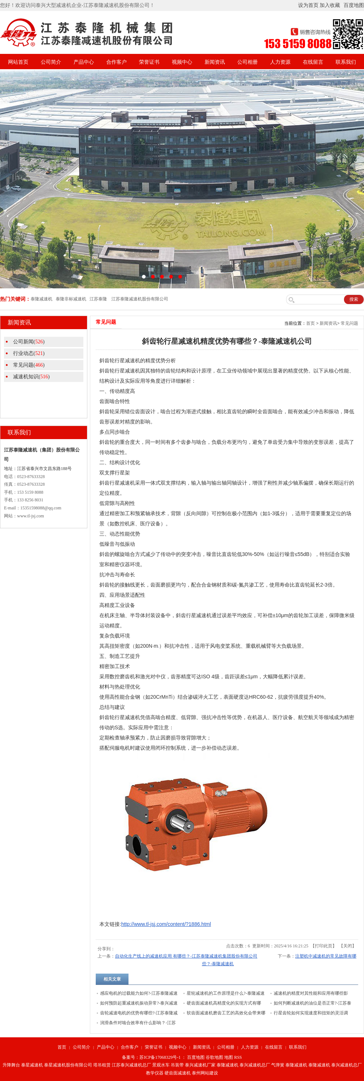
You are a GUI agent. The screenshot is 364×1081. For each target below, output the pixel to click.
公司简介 (51, 62)
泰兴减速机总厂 (255, 1065)
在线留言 (313, 62)
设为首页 (308, 5)
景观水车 (161, 1065)
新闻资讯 (215, 62)
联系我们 (346, 62)
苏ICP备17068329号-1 (160, 1057)
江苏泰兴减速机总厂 (131, 1065)
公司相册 (247, 62)
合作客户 (116, 62)
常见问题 (349, 323)
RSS (238, 1057)
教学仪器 (154, 1073)
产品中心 (84, 62)
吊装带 (177, 1065)
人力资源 (280, 62)
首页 (310, 323)
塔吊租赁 (102, 1065)
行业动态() (28, 353)
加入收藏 (330, 5)
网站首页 (18, 62)
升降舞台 (11, 1065)
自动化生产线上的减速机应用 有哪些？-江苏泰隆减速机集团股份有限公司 (186, 956)
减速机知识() (31, 376)
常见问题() (28, 365)
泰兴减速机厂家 (200, 1065)
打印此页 (323, 945)
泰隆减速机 (227, 1065)
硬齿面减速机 (178, 1073)
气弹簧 (277, 1065)
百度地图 (354, 5)
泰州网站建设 (205, 1073)
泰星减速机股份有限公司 (68, 1065)
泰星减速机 (32, 1065)
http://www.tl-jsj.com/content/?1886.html (166, 924)
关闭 (347, 945)
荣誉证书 (149, 62)
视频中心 (182, 62)
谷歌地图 (214, 1057)
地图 (228, 1057)
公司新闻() (28, 341)
